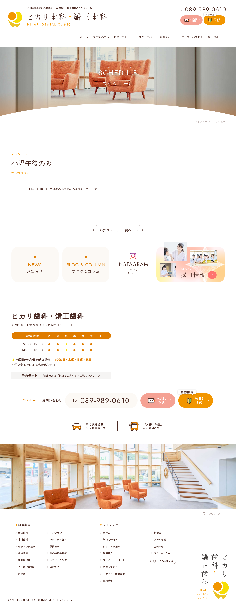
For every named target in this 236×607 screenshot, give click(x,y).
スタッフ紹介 (147, 37)
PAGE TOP (215, 513)
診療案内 (167, 37)
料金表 (22, 574)
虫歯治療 (23, 553)
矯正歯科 (23, 532)
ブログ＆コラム (86, 267)
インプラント (57, 532)
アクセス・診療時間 (191, 37)
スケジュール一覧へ (115, 230)
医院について (124, 37)
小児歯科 (23, 539)
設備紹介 (108, 553)
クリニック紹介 (111, 546)
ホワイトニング (58, 560)
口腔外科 (54, 567)
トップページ (202, 121)
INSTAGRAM (165, 561)
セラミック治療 (26, 546)
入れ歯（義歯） (26, 567)
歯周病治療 (24, 560)
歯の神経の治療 (58, 553)
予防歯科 (54, 546)
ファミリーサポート (114, 560)
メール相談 (160, 539)
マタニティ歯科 (58, 539)
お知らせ (35, 267)
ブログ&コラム (162, 553)
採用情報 (213, 37)
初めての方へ (101, 37)
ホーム (84, 37)
